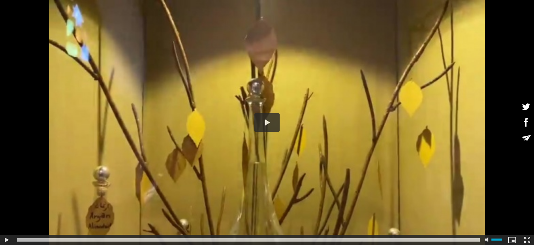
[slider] (248, 240)
